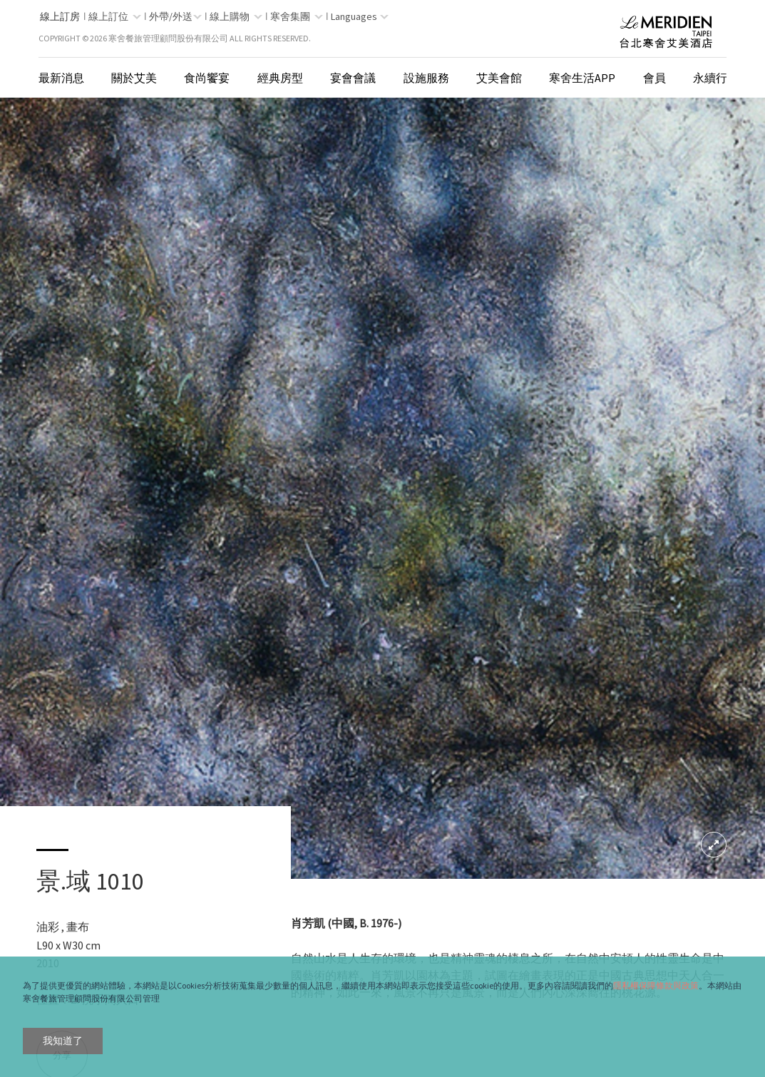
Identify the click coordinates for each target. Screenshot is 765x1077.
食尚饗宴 (207, 78)
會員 (654, 78)
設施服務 (426, 78)
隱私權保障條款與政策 (656, 985)
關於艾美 (134, 78)
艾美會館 (499, 78)
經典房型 (280, 78)
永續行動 (716, 78)
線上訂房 (60, 16)
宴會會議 (353, 78)
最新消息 (61, 78)
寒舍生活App (582, 78)
